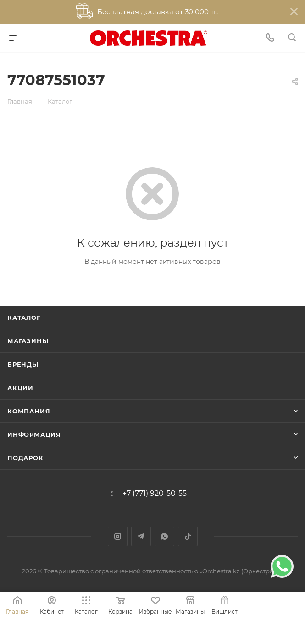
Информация (34, 434)
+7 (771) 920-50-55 (154, 493)
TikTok (188, 536)
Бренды (23, 364)
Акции (20, 387)
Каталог (24, 317)
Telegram (141, 536)
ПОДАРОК (25, 457)
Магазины (27, 341)
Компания (28, 411)
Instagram (118, 536)
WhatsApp (164, 536)
